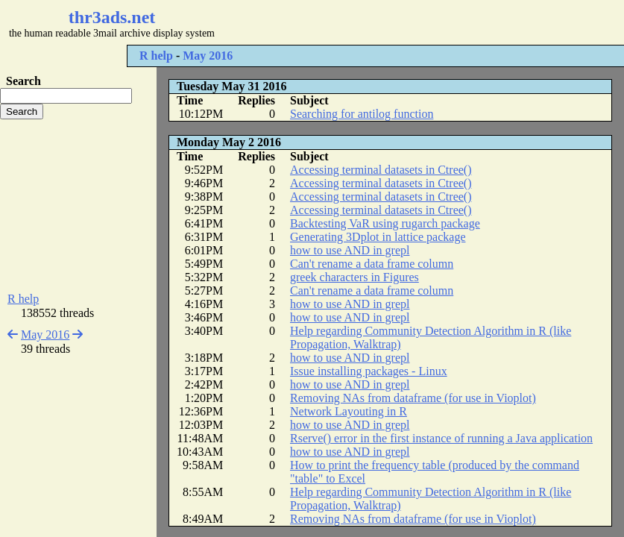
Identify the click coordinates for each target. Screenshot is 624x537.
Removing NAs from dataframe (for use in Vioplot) (413, 398)
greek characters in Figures (354, 277)
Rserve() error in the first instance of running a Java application (441, 438)
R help (156, 55)
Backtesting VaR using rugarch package (385, 223)
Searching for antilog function (361, 113)
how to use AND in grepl (349, 250)
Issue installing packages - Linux (368, 371)
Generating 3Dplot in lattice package (377, 236)
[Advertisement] (444, 22)
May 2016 (208, 55)
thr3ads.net (112, 17)
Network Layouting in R (348, 411)
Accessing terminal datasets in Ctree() (380, 169)
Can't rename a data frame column (371, 263)
